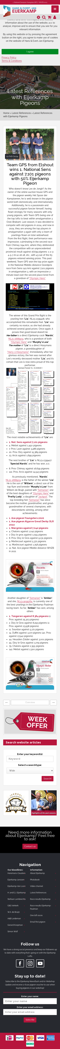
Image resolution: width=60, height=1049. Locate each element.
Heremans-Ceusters (16, 873)
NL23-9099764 (24, 601)
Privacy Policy (9, 57)
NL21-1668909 (15, 338)
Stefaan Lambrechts (17, 899)
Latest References (21, 113)
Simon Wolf (13, 931)
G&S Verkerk (13, 906)
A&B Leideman (14, 918)
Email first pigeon (37, 922)
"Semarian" (42, 490)
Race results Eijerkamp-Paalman (40, 907)
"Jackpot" (43, 496)
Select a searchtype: (30, 765)
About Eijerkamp (37, 873)
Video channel (36, 886)
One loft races (36, 915)
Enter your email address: (30, 1010)
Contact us (30, 846)
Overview (30, 702)
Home (6, 113)
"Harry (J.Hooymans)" (18, 352)
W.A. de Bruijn (14, 912)
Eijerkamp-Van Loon (16, 886)
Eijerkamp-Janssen (16, 880)
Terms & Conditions (12, 61)
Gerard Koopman (15, 925)
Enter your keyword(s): (30, 757)
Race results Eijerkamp (40, 899)
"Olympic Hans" (37, 278)
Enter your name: (30, 999)
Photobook (35, 880)
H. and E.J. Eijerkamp (17, 893)
